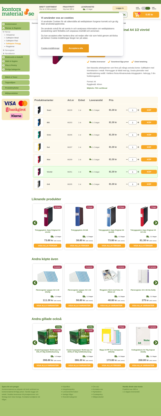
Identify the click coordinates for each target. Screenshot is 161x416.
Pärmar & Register (13, 28)
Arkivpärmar (10, 35)
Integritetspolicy (69, 389)
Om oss (96, 387)
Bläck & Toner (11, 77)
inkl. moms (153, 8)
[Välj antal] (133, 110)
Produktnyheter (12, 88)
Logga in (120, 8)
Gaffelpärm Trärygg (13, 44)
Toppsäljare (10, 82)
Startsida (35, 23)
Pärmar (7, 32)
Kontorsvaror (11, 24)
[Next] (156, 223)
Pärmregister (9, 50)
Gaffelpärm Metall (12, 38)
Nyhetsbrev (97, 392)
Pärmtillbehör (10, 54)
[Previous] (35, 223)
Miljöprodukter (11, 93)
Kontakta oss (98, 389)
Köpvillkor (66, 387)
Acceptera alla (76, 48)
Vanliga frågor (68, 394)
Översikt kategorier (70, 397)
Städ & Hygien (11, 61)
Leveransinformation (70, 392)
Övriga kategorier (12, 69)
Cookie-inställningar (50, 48)
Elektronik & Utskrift (14, 57)
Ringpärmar (10, 46)
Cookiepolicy (98, 394)
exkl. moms (137, 8)
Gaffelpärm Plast (12, 41)
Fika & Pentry (11, 65)
